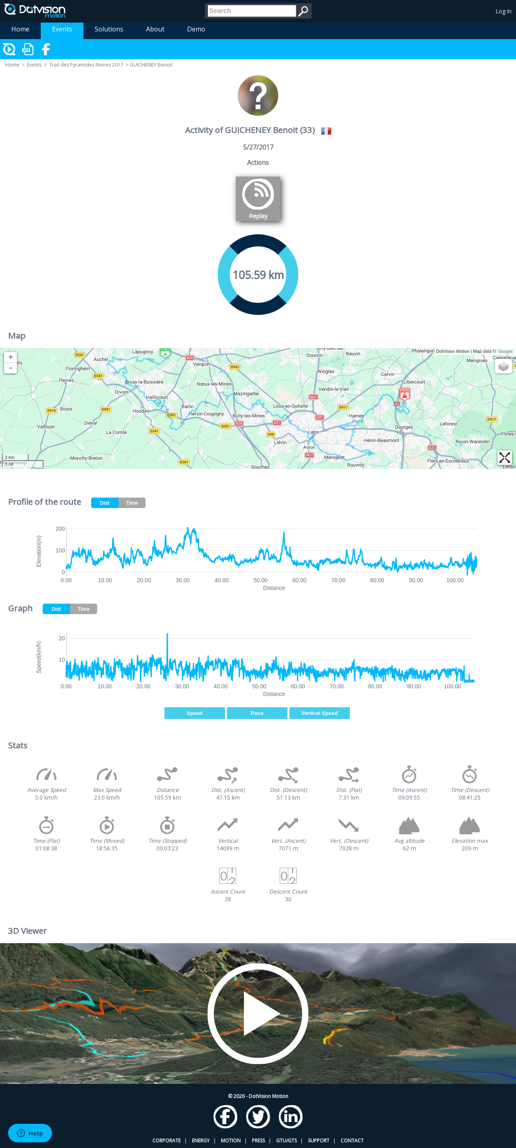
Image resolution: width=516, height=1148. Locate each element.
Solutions (109, 29)
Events (62, 29)
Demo (196, 29)
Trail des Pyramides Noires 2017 (86, 64)
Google (506, 351)
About (155, 29)
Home (20, 29)
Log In (504, 11)
